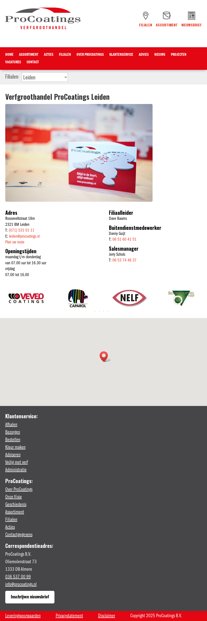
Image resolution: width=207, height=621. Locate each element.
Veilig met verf (16, 462)
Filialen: (12, 76)
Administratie (16, 470)
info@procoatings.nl (21, 584)
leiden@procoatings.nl (24, 236)
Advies (144, 55)
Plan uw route (14, 242)
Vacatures (13, 62)
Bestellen (12, 439)
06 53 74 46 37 (124, 260)
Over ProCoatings (90, 55)
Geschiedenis (15, 504)
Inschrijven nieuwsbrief (30, 597)
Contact (33, 62)
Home (9, 55)
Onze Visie (13, 497)
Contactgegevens (18, 534)
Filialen (65, 55)
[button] (105, 356)
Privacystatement (69, 615)
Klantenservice (121, 55)
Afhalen (11, 424)
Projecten (178, 55)
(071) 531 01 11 (21, 230)
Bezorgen (12, 432)
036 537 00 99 (18, 577)
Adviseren (13, 454)
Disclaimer (106, 615)
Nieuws (159, 55)
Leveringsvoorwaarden (23, 615)
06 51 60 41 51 (124, 239)
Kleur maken (15, 447)
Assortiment (28, 55)
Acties (48, 55)
